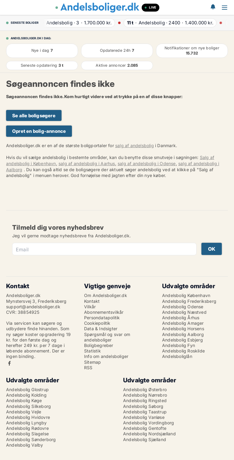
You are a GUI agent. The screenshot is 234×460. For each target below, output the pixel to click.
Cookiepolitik (97, 323)
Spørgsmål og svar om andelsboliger (107, 337)
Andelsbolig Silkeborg (28, 406)
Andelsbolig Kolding (26, 395)
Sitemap (92, 362)
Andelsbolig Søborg (143, 406)
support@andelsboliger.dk (33, 306)
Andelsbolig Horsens (183, 328)
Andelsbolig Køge (24, 400)
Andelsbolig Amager (183, 323)
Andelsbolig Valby (24, 445)
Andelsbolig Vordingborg (148, 422)
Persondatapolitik (102, 317)
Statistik (92, 350)
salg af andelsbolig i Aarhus (86, 163)
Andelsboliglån (177, 356)
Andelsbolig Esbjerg (182, 339)
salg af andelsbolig (134, 145)
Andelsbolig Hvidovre (28, 417)
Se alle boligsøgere (33, 116)
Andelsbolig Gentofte (144, 428)
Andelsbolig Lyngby (26, 422)
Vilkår (90, 306)
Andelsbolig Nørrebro (145, 395)
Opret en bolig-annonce (39, 131)
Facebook (9, 363)
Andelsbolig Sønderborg (31, 439)
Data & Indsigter (100, 328)
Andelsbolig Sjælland (144, 439)
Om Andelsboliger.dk (105, 295)
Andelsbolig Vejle (23, 411)
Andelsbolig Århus (180, 317)
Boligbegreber (98, 345)
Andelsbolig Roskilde (183, 350)
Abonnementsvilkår (103, 312)
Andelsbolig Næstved (184, 312)
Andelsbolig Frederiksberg (189, 301)
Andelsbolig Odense (183, 306)
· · (75, 23)
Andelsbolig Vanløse (144, 417)
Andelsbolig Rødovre (27, 428)
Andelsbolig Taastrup (145, 411)
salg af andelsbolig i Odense (147, 163)
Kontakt (92, 301)
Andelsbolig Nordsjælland (149, 433)
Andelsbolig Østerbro (145, 389)
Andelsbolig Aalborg (183, 334)
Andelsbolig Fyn (178, 345)
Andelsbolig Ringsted (145, 400)
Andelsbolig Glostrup (27, 389)
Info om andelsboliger (106, 356)
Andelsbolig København (186, 295)
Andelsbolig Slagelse (27, 433)
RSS (88, 367)
